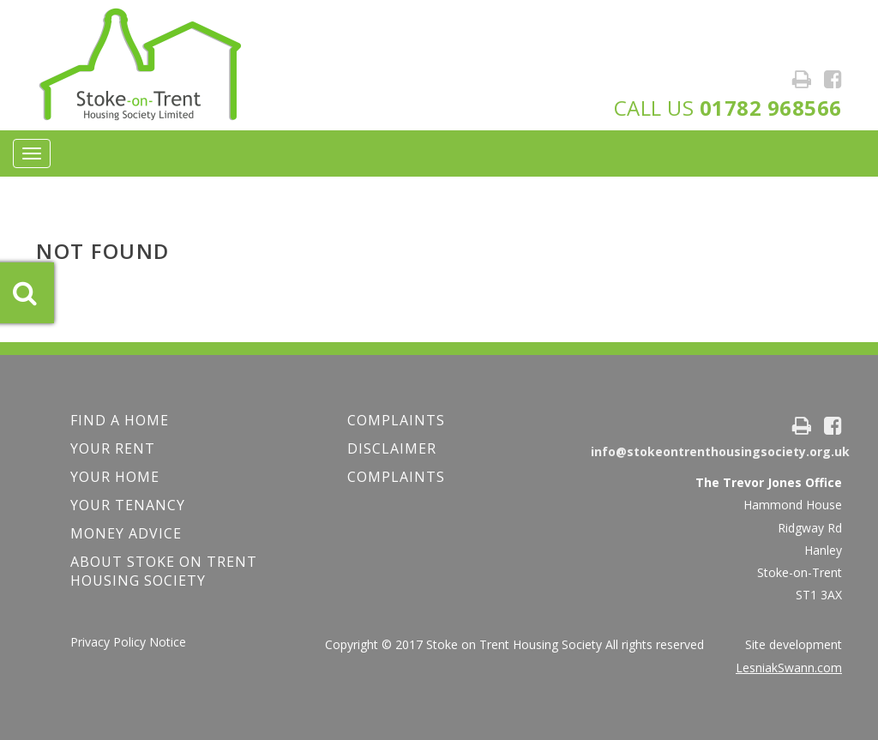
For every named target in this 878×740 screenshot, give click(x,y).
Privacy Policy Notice (128, 642)
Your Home (114, 476)
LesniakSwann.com (789, 667)
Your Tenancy (127, 505)
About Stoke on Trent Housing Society (163, 571)
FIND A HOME (119, 420)
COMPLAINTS (396, 420)
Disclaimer (391, 448)
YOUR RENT (112, 448)
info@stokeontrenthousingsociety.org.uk (720, 451)
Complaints (396, 476)
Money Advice (126, 533)
